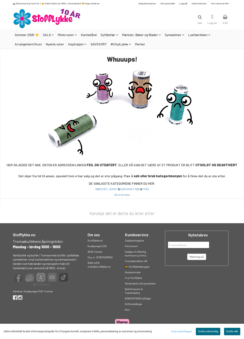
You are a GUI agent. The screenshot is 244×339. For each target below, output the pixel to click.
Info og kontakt (167, 3)
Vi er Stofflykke (133, 277)
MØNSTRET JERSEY (106, 189)
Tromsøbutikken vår (136, 261)
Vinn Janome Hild (220, 3)
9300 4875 (94, 262)
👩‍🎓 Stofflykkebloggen (137, 266)
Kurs (127, 309)
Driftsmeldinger (133, 304)
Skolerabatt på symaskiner (140, 283)
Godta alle (232, 331)
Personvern (131, 246)
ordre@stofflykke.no (99, 266)
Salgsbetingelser (147, 3)
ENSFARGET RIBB (130, 189)
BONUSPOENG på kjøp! (138, 298)
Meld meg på (197, 256)
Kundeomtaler (133, 272)
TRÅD (145, 189)
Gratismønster (199, 3)
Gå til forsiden (122, 194)
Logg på (183, 3)
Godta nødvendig (208, 331)
